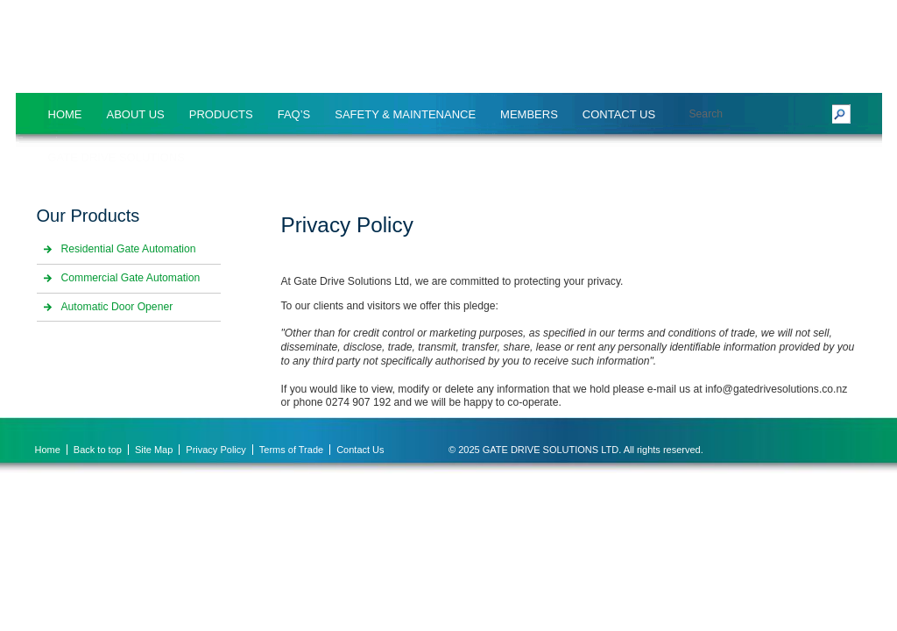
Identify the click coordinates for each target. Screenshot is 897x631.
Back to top (98, 449)
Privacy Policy (215, 449)
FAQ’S (294, 114)
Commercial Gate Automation (131, 278)
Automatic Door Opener (117, 307)
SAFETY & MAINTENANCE (405, 114)
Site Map (154, 449)
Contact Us (619, 114)
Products (221, 114)
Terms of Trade (291, 449)
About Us (136, 114)
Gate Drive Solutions (117, 157)
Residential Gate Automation (128, 249)
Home (65, 114)
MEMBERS (529, 114)
